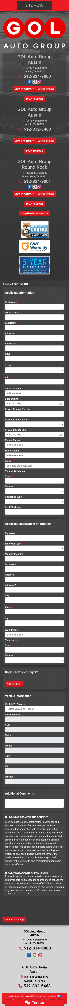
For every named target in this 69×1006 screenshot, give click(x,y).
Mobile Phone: (12, 440)
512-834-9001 (37, 181)
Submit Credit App (14, 919)
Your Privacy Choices (51, 996)
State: (8, 365)
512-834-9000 (37, 76)
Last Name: (11, 322)
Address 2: (10, 343)
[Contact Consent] (6, 873)
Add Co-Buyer (14, 683)
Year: (7, 725)
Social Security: (13, 388)
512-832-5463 (37, 129)
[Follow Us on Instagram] (39, 81)
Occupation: (11, 564)
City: (7, 354)
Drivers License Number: (18, 409)
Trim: (8, 756)
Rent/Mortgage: (13, 507)
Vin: (7, 766)
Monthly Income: (14, 554)
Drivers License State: (16, 419)
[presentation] (25, 908)
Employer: (10, 533)
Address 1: (10, 333)
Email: (8, 461)
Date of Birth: (12, 398)
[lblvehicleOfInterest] (34, 709)
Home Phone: (12, 450)
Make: (8, 735)
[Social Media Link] (34, 954)
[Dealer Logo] (34, 32)
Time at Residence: (15, 471)
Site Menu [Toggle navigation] (35, 5)
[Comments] (34, 803)
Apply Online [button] (46, 88)
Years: (8, 476)
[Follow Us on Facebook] (30, 81)
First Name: (11, 302)
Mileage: (9, 776)
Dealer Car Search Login (15, 996)
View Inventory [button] (24, 88)
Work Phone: (12, 630)
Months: (9, 486)
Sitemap (38, 996)
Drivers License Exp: (15, 430)
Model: (8, 745)
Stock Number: (13, 714)
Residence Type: (13, 496)
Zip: (7, 377)
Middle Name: (12, 312)
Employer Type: (13, 543)
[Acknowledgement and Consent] (6, 817)
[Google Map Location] (34, 81)
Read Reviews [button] (34, 99)
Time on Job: (12, 640)
